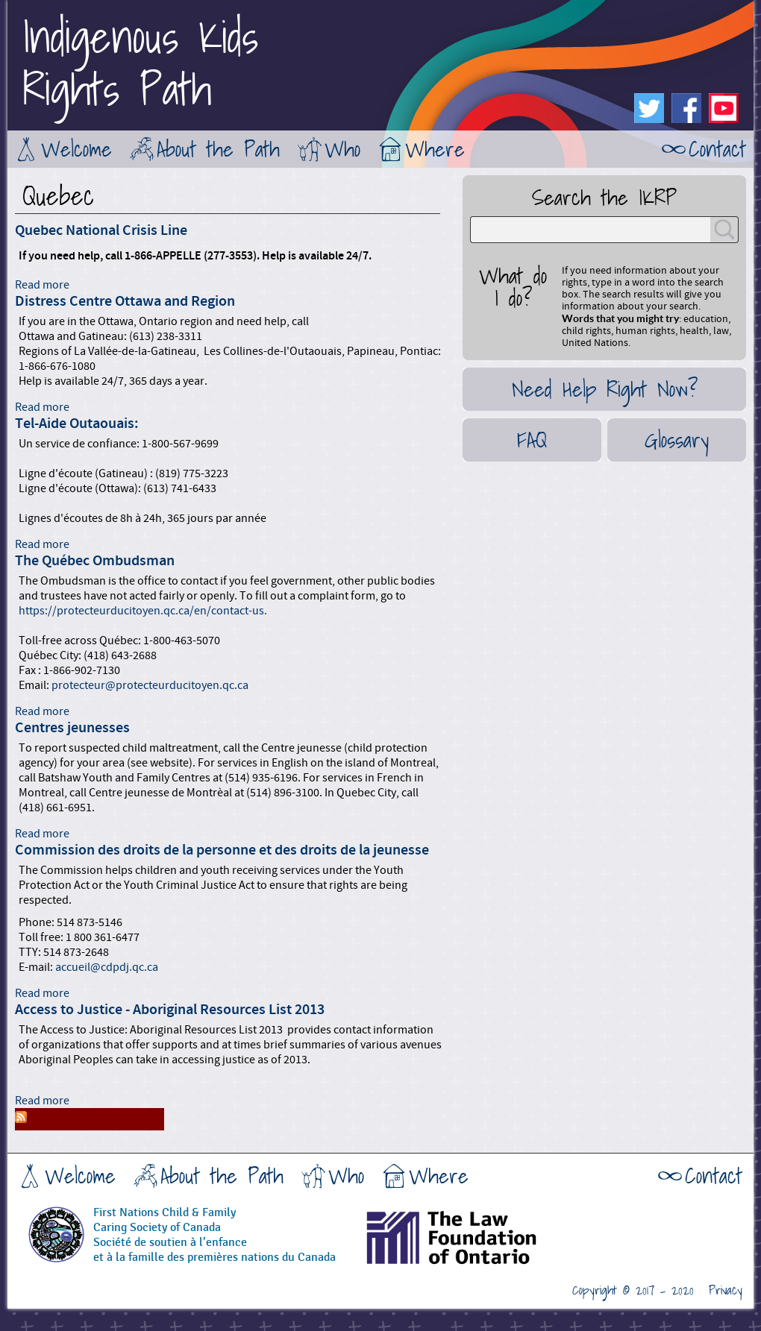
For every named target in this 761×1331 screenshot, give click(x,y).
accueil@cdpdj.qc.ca (106, 967)
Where (435, 149)
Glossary (677, 440)
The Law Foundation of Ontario (489, 1243)
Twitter (649, 108)
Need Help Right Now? (605, 389)
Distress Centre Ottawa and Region (125, 301)
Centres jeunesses (72, 727)
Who (342, 149)
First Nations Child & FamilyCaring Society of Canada (164, 1220)
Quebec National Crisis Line (101, 230)
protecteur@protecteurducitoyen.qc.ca (149, 685)
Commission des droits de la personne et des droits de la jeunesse (222, 850)
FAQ (532, 440)
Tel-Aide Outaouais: (77, 423)
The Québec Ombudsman (95, 560)
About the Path (218, 149)
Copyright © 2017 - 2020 (633, 1290)
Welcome (76, 149)
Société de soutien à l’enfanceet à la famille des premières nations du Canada (214, 1250)
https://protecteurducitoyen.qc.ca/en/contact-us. (144, 610)
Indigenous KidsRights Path (140, 63)
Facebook (686, 108)
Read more (42, 284)
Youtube (724, 108)
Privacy (725, 1290)
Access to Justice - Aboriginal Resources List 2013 (170, 1009)
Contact (717, 149)
